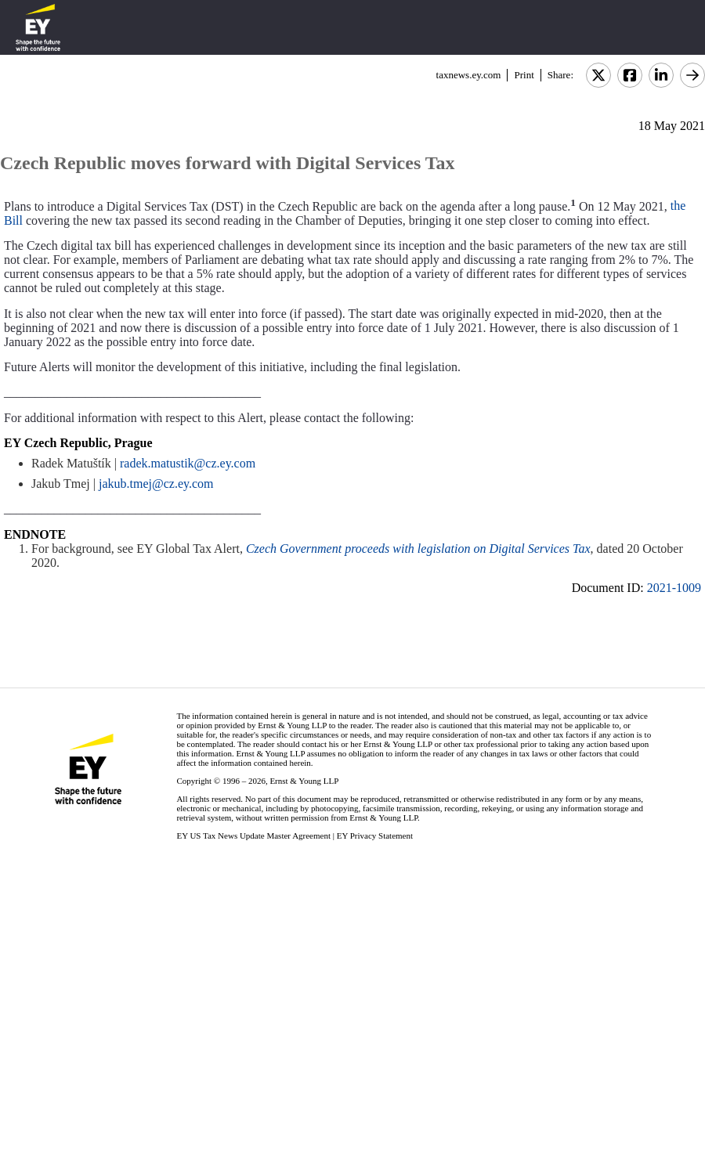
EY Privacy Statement (375, 835)
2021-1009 (674, 587)
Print (523, 75)
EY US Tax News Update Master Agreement (253, 835)
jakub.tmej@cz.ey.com (156, 483)
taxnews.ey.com (468, 75)
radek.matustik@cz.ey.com (187, 463)
